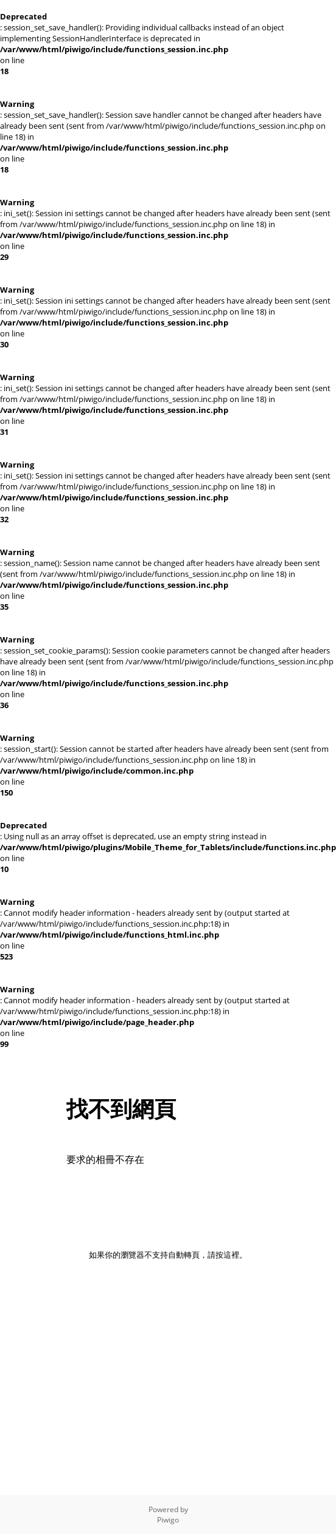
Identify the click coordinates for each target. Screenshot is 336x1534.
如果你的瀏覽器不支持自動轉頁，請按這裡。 (168, 1254)
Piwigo (168, 1520)
